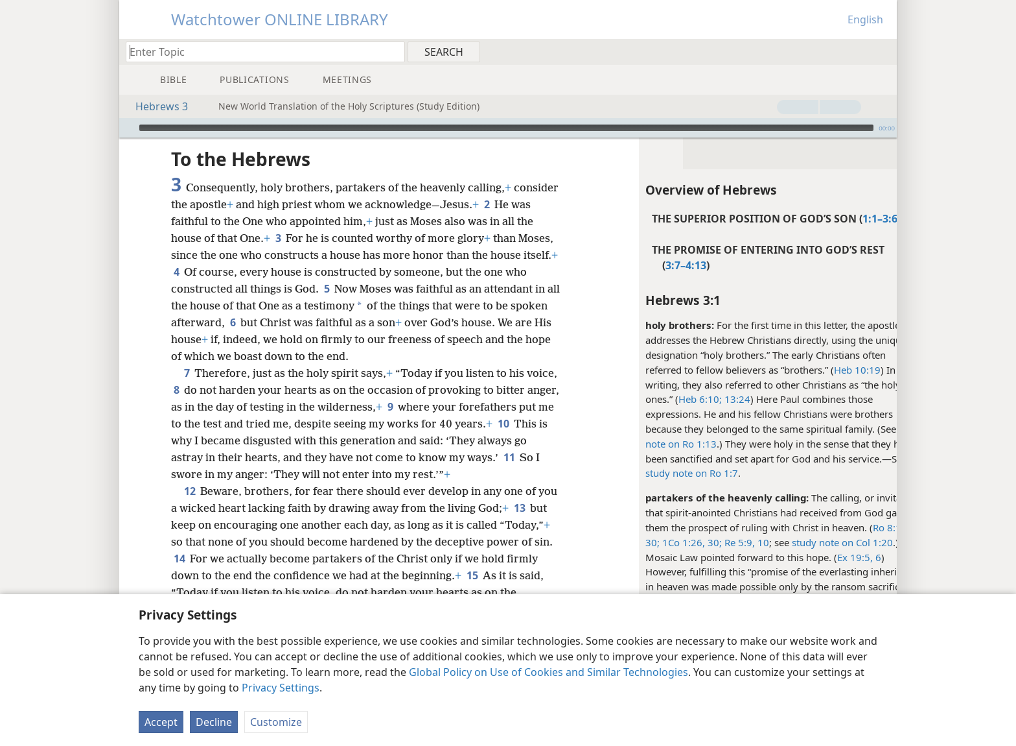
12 (189, 491)
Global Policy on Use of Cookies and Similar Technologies (548, 672)
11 (213, 474)
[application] (508, 128)
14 (248, 558)
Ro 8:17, (857, 527)
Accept (161, 722)
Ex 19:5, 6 (825, 557)
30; (619, 542)
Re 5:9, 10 (711, 542)
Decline (214, 722)
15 (531, 575)
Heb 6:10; (666, 398)
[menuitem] (882, 51)
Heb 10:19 (823, 369)
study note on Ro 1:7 (658, 472)
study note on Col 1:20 (808, 542)
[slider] (506, 128)
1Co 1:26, (648, 542)
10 (219, 440)
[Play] (127, 128)
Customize (276, 722)
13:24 (702, 398)
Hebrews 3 (155, 106)
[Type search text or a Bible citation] (259, 51)
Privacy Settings (280, 687)
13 (541, 508)
